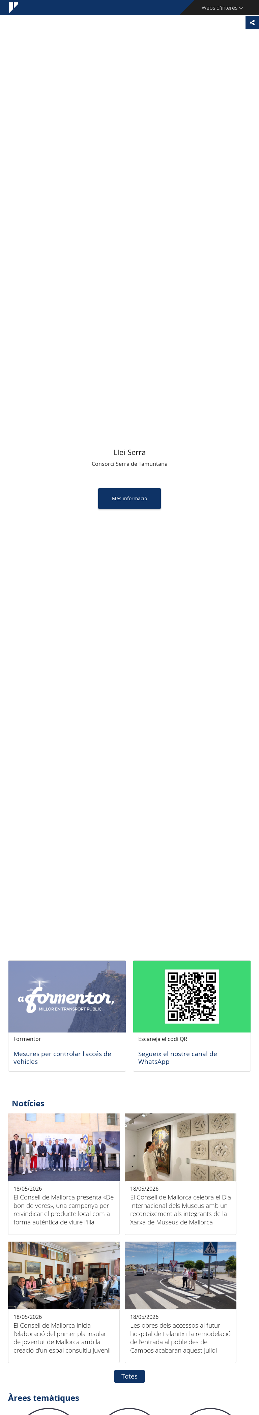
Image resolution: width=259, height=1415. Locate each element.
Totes (129, 1376)
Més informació (129, 498)
